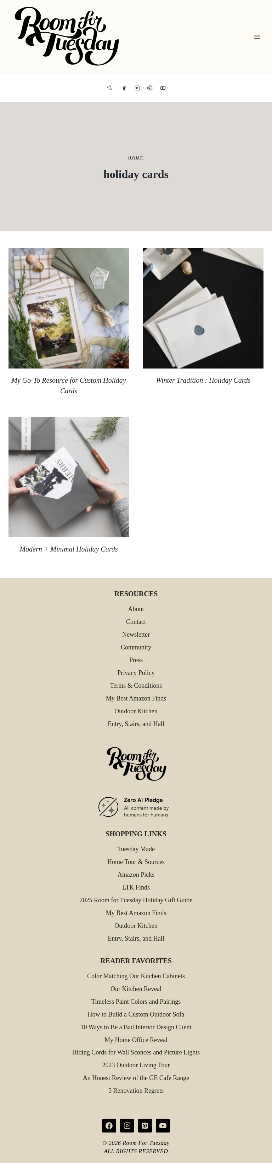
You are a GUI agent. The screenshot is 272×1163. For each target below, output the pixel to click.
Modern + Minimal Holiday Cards (68, 549)
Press (136, 660)
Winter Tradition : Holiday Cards (203, 380)
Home (136, 158)
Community (136, 647)
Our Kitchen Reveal (136, 988)
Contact (136, 621)
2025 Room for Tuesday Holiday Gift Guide (136, 900)
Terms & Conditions (136, 685)
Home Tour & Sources (136, 861)
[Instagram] (137, 88)
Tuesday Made (136, 849)
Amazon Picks (136, 874)
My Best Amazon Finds (136, 698)
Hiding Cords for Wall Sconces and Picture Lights (136, 1052)
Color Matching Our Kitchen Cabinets (136, 976)
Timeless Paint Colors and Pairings (136, 1001)
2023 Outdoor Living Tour (136, 1065)
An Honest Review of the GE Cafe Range (136, 1077)
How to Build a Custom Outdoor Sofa (136, 1014)
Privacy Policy (136, 672)
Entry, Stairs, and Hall (136, 723)
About (136, 609)
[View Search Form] (109, 88)
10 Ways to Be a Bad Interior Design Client (135, 1027)
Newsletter (136, 634)
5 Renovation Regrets (136, 1090)
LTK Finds (136, 887)
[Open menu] (257, 36)
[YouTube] (163, 88)
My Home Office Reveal (136, 1039)
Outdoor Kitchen (135, 711)
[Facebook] (124, 88)
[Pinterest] (150, 88)
